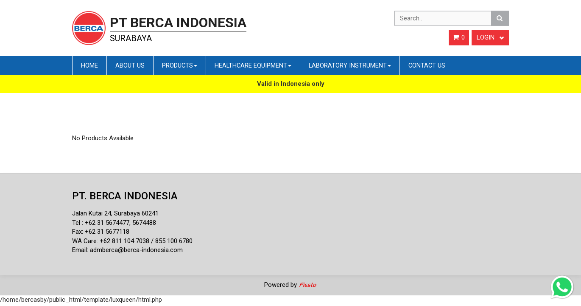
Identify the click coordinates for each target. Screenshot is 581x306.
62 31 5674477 (109, 223)
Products (179, 65)
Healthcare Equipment (253, 65)
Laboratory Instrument (350, 65)
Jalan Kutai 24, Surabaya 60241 (115, 213)
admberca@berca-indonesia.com (136, 250)
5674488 (144, 223)
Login (490, 37)
